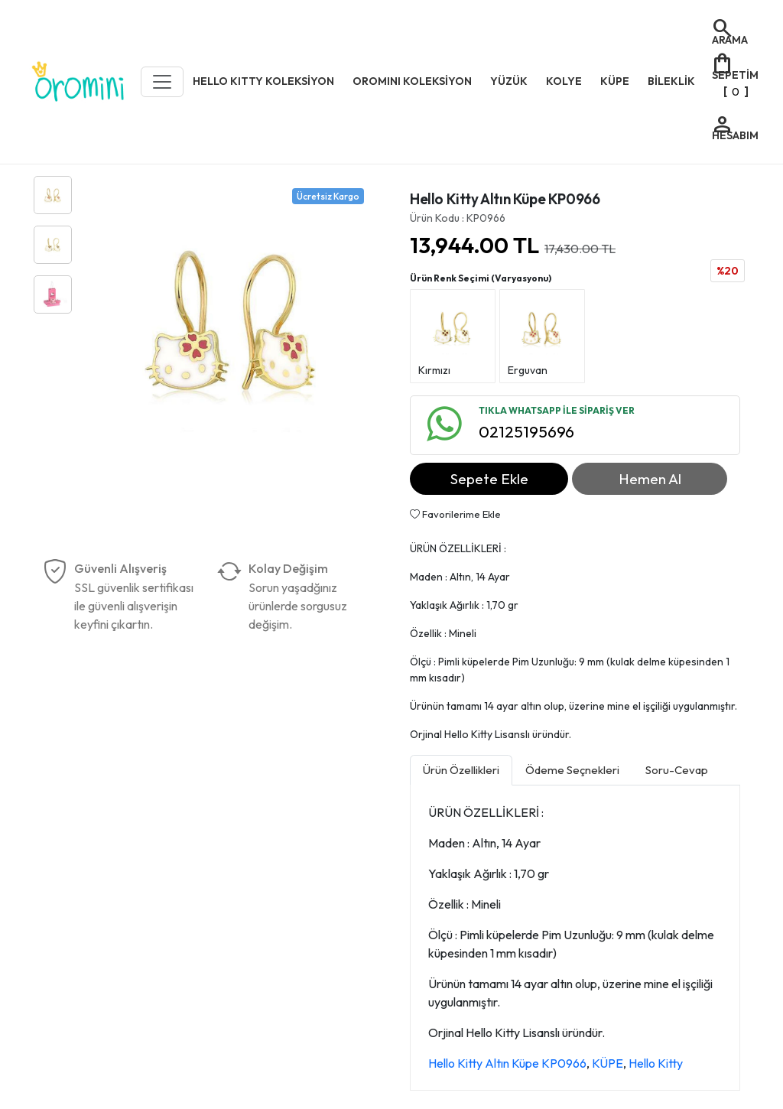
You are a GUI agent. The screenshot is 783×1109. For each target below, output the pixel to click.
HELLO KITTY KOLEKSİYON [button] (263, 81)
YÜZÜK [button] (509, 81)
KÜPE (607, 1063)
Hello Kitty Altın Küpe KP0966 (507, 1063)
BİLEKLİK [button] (671, 81)
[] (734, 76)
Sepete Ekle (489, 479)
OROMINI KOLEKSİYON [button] (412, 81)
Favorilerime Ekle (455, 514)
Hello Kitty (656, 1063)
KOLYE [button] (564, 81)
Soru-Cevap (676, 770)
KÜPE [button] (614, 81)
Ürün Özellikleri (461, 770)
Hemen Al (650, 479)
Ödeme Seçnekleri (572, 770)
